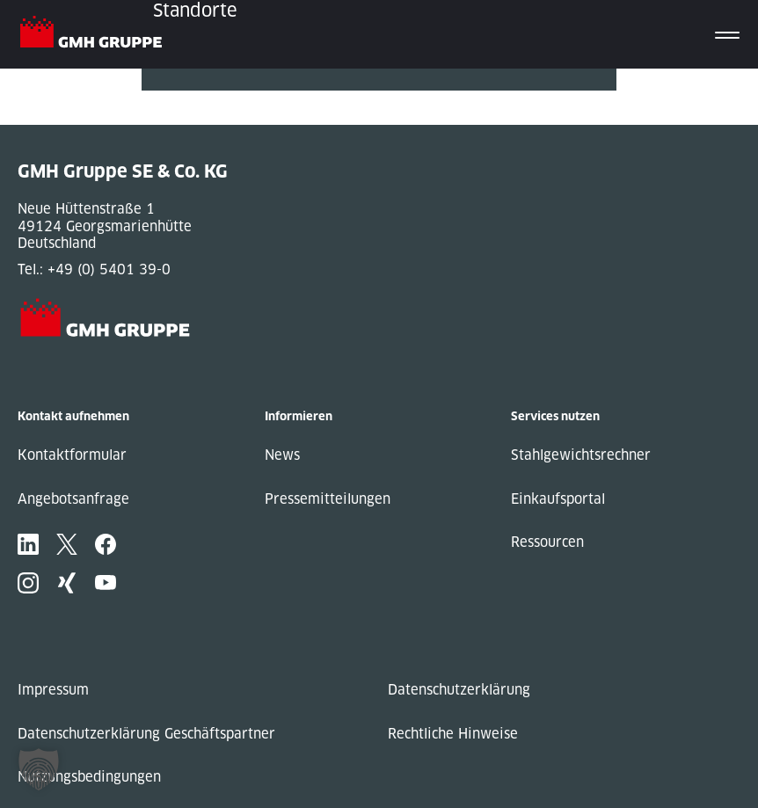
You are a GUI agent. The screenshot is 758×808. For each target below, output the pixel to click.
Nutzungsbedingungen (89, 776)
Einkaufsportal (558, 499)
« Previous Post (193, 99)
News (282, 455)
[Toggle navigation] (727, 34)
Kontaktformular (72, 455)
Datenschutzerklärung (459, 689)
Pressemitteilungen (327, 499)
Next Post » (179, 116)
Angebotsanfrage (73, 499)
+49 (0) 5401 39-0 (109, 269)
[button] (38, 769)
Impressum (53, 689)
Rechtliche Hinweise (453, 733)
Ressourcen (547, 542)
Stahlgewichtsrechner (581, 455)
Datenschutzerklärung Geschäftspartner (146, 733)
